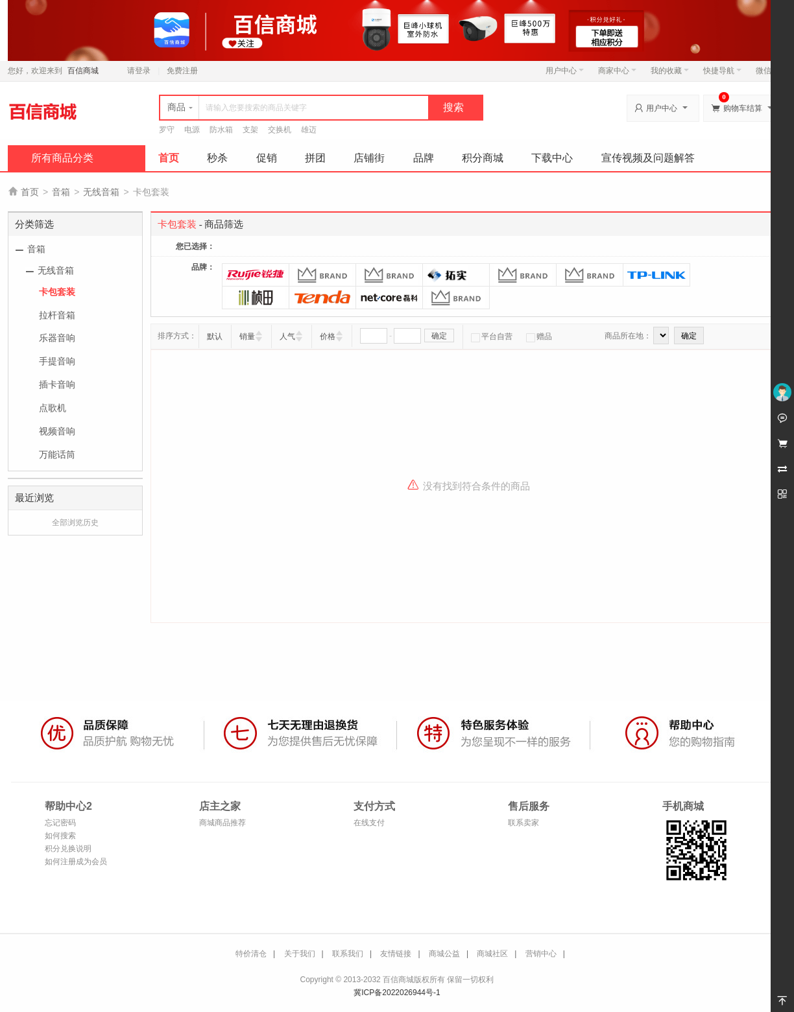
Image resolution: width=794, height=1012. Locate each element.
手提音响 (57, 361)
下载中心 (552, 157)
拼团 (315, 157)
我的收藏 (670, 70)
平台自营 (491, 336)
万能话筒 (57, 454)
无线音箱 (101, 192)
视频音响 (57, 431)
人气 (287, 336)
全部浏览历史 (75, 522)
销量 (247, 336)
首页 (168, 157)
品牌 (423, 157)
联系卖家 (523, 822)
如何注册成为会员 (76, 861)
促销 (266, 157)
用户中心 (565, 70)
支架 (250, 129)
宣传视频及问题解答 (648, 157)
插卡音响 (57, 384)
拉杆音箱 (57, 315)
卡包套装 (57, 292)
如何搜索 (60, 835)
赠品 (539, 336)
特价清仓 (251, 953)
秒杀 (217, 157)
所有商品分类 (62, 157)
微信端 (767, 70)
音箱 (61, 192)
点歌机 (52, 408)
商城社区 (492, 953)
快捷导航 (722, 70)
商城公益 (444, 953)
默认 (215, 336)
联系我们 (347, 953)
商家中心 (617, 70)
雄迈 (309, 129)
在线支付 (369, 822)
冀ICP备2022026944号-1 (397, 992)
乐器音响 (57, 338)
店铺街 (369, 157)
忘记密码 (60, 822)
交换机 (279, 129)
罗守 (166, 129)
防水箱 (221, 129)
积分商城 (482, 157)
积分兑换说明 (68, 848)
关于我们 (299, 953)
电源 (192, 129)
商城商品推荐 (222, 822)
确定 (439, 335)
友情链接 (395, 953)
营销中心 (541, 953)
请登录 (138, 70)
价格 (327, 336)
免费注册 (182, 70)
